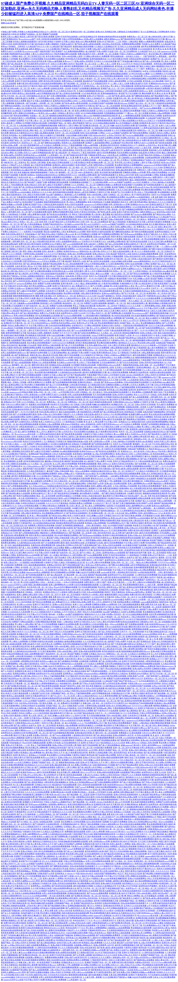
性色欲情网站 (151, 543)
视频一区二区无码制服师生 (130, 71)
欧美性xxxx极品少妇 (15, 108)
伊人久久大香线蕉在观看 (144, 251)
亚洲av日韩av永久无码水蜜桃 (29, 207)
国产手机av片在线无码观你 (64, 266)
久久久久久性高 (109, 943)
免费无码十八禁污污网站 (68, 125)
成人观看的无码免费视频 (130, 111)
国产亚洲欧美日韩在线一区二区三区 (94, 125)
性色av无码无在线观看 (74, 204)
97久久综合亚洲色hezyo (40, 323)
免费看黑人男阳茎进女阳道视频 (41, 525)
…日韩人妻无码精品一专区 (71, 200)
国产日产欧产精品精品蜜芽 (141, 266)
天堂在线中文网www (138, 728)
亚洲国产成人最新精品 (128, 711)
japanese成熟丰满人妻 (98, 429)
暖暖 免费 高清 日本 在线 (165, 476)
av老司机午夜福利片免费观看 (158, 88)
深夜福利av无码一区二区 (143, 439)
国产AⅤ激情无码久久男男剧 (26, 422)
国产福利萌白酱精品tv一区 (108, 511)
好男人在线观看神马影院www (135, 91)
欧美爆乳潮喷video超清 (28, 350)
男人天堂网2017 (123, 160)
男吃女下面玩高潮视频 (81, 214)
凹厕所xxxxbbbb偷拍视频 (99, 777)
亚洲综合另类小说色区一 (35, 108)
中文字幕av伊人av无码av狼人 (31, 775)
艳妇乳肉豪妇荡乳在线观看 (65, 54)
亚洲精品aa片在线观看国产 (134, 580)
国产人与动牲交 (30, 446)
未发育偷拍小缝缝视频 (76, 96)
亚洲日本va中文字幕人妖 (87, 323)
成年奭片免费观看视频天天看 (76, 66)
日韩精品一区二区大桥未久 (119, 195)
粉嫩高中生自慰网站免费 (68, 624)
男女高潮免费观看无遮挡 (154, 239)
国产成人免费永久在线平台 (113, 456)
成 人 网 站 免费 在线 (48, 911)
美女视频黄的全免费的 (115, 197)
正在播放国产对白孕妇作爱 (121, 143)
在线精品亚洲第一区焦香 (60, 88)
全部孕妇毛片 (15, 143)
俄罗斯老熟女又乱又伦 (100, 970)
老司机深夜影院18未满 (33, 328)
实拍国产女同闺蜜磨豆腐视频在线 (86, 88)
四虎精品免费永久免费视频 (110, 318)
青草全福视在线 (21, 49)
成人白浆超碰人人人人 (74, 723)
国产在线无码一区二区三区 (37, 306)
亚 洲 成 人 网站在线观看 (37, 516)
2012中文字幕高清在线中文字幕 (17, 481)
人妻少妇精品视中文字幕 (16, 597)
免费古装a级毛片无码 (86, 54)
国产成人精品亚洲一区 (16, 64)
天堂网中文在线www (16, 288)
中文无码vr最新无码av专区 (60, 330)
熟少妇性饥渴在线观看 (159, 187)
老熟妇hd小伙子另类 (12, 402)
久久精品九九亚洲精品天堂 (105, 46)
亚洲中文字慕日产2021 (84, 177)
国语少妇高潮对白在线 (74, 543)
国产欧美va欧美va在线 (121, 96)
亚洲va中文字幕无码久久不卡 (92, 762)
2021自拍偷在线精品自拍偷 (137, 224)
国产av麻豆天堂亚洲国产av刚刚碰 (56, 185)
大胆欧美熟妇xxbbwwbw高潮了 (160, 180)
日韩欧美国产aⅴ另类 (41, 340)
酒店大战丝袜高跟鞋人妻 (52, 217)
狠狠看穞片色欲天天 (164, 66)
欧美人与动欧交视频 (164, 335)
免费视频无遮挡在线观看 (58, 182)
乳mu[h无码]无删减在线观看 (65, 587)
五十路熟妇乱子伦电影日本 (109, 101)
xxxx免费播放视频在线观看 (133, 118)
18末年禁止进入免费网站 (117, 155)
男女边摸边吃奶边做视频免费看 (162, 414)
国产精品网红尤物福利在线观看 (126, 718)
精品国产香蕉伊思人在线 (120, 254)
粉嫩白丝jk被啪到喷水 (101, 404)
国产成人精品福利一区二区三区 (17, 88)
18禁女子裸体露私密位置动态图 (100, 387)
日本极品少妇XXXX (73, 76)
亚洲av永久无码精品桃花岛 (152, 474)
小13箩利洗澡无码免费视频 (146, 575)
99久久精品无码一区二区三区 (66, 481)
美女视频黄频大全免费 (166, 192)
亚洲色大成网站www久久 (131, 269)
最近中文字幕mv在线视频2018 (39, 101)
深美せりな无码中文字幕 (75, 716)
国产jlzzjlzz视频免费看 (92, 555)
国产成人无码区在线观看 (108, 632)
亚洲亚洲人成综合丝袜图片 (63, 165)
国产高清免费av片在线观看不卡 (122, 298)
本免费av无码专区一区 (129, 138)
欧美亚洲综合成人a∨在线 (62, 271)
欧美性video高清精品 (92, 281)
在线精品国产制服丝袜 (165, 343)
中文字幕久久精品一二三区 (15, 444)
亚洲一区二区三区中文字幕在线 (95, 298)
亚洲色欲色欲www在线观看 (34, 155)
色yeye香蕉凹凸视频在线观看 (67, 74)
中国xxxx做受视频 (54, 61)
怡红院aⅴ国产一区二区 (137, 496)
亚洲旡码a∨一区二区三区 (14, 575)
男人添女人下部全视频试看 (122, 86)
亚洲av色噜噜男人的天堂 (123, 735)
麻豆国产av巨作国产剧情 (156, 646)
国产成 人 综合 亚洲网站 (29, 548)
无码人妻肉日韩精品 (160, 725)
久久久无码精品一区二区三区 (83, 185)
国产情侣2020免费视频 (139, 274)
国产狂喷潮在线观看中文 (108, 175)
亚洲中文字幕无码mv (33, 666)
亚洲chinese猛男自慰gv (24, 209)
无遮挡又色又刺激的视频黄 (71, 281)
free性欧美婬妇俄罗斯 (146, 572)
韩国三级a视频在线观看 (44, 133)
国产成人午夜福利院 (117, 222)
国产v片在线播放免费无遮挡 (98, 207)
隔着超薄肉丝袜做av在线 (71, 350)
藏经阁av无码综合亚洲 (54, 461)
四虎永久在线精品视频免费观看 (145, 254)
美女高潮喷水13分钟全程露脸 (31, 59)
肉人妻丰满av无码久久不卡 (101, 251)
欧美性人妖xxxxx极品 (10, 37)
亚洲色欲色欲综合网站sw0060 (146, 86)
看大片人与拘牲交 (87, 170)
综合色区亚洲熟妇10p (101, 518)
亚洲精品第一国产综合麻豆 (26, 103)
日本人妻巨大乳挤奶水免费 (33, 195)
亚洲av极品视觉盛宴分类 (126, 170)
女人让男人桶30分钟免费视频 (65, 464)
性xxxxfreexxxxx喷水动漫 (25, 434)
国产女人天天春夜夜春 (62, 380)
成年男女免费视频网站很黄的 (153, 46)
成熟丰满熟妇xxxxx (112, 39)
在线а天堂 (141, 296)
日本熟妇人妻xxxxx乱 (57, 301)
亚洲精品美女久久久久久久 (44, 227)
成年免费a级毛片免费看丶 (90, 493)
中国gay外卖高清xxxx (97, 933)
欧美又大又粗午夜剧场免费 (158, 301)
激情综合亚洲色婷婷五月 (51, 190)
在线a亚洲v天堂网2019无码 (149, 153)
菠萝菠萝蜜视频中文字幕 (16, 333)
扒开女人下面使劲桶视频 (71, 145)
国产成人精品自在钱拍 (76, 671)
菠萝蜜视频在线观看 (40, 160)
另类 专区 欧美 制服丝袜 (19, 172)
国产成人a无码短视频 (151, 61)
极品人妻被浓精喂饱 (137, 180)
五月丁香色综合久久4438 (59, 817)
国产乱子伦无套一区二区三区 (13, 96)
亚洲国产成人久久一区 (110, 88)
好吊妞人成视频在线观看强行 (25, 42)
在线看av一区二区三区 (39, 116)
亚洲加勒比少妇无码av (62, 790)
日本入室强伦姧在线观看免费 (48, 39)
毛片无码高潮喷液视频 (51, 180)
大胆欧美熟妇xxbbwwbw (123, 402)
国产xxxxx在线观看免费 (73, 244)
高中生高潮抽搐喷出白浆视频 (47, 316)
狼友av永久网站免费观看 (86, 42)
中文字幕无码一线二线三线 (69, 256)
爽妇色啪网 (146, 93)
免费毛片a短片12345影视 (11, 51)
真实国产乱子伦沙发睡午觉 (129, 93)
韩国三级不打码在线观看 (48, 86)
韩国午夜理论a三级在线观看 (23, 93)
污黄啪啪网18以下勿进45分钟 (16, 177)
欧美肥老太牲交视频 (97, 466)
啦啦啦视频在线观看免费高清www (20, 150)
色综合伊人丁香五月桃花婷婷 (83, 153)
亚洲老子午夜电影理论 (22, 523)
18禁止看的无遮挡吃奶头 (11, 195)
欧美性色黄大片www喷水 (82, 121)
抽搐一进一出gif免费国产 (154, 365)
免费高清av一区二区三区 (137, 37)
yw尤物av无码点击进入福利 (12, 550)
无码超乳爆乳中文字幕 (30, 913)
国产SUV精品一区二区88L (90, 553)
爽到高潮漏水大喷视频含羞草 (75, 217)
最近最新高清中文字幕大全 (17, 256)
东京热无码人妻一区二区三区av (66, 170)
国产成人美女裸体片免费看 (162, 518)
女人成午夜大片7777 (68, 619)
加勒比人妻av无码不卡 (163, 913)
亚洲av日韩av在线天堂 (67, 809)
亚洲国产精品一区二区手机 (18, 140)
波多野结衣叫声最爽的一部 (158, 244)
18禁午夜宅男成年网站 (138, 202)
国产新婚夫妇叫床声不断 (76, 155)
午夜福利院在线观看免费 (165, 103)
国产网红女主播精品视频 (19, 429)
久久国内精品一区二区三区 (110, 585)
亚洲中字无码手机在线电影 (66, 37)
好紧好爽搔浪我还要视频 (92, 259)
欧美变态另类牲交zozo (102, 538)
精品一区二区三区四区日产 (87, 167)
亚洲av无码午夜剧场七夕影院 (124, 217)
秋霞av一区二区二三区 (29, 222)
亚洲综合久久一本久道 (66, 296)
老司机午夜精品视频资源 (85, 343)
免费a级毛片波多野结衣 (138, 372)
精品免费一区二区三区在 (86, 64)
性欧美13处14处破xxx (165, 577)
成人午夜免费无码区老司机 (12, 229)
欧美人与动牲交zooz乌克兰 (50, 422)
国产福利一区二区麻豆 (49, 555)
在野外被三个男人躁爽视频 (110, 481)
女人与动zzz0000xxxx (32, 466)
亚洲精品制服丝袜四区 (16, 471)
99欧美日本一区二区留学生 (15, 163)
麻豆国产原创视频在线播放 (105, 740)
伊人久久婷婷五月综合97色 (64, 91)
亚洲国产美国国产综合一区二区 (14, 580)
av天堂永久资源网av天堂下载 (52, 261)
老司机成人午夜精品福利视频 (146, 98)
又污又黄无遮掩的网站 (114, 264)
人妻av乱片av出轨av (14, 469)
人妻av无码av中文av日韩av (95, 269)
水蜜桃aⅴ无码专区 (8, 291)
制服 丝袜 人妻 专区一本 (133, 239)
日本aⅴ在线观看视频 (95, 592)
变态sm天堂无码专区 (137, 770)
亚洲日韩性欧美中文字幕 (23, 44)
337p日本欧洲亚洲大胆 (90, 93)
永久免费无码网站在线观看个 (133, 101)
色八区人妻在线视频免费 (72, 264)
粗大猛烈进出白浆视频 (120, 214)
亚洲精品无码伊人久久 (87, 118)
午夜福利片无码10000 (31, 832)
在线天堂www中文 (19, 380)
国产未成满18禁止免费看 (37, 597)
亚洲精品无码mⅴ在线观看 (21, 360)
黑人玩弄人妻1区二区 (75, 506)
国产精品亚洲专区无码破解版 (59, 121)
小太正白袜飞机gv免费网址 (126, 513)
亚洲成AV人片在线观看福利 (71, 427)
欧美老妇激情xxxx (160, 454)
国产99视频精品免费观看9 (104, 190)
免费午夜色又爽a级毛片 (32, 916)
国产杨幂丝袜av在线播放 (144, 960)
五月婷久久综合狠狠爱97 (125, 367)
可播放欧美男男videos (97, 155)
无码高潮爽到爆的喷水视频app (62, 511)
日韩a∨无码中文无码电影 (155, 375)
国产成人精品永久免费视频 (18, 239)
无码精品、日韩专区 (16, 46)
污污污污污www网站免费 (141, 706)
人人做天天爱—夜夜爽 (149, 148)
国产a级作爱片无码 (130, 533)
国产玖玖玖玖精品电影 (81, 335)
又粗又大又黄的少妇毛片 (34, 846)
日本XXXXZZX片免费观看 (67, 308)
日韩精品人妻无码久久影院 (68, 113)
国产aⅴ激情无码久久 (73, 908)
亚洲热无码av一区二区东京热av (97, 86)
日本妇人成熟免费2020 (109, 824)
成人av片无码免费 (122, 802)
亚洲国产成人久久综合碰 (107, 140)
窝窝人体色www (51, 407)
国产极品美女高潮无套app (147, 217)
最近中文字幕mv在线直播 (95, 390)
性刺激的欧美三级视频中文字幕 (145, 246)
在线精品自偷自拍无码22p (34, 66)
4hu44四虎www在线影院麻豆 (138, 197)
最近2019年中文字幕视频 (64, 377)
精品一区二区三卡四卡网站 (53, 76)
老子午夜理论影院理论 (59, 140)
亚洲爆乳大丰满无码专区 (62, 367)
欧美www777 (68, 61)
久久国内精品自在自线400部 (69, 372)
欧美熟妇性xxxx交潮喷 (76, 232)
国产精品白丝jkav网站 (162, 214)
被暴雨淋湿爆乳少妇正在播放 (59, 237)
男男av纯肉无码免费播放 (156, 172)
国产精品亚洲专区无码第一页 (133, 39)
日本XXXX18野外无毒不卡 (17, 404)
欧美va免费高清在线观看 (85, 111)
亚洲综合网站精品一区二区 (58, 148)
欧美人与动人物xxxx (39, 429)
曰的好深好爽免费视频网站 (63, 417)
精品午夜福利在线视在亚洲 (100, 402)
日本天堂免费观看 (84, 708)
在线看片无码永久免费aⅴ (159, 133)
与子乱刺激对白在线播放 (162, 200)
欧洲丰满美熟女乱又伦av (93, 76)
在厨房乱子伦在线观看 (33, 232)
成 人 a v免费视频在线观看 (129, 116)
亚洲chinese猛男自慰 (101, 237)
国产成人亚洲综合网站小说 (12, 385)
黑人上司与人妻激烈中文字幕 (147, 286)
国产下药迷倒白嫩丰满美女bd (129, 61)
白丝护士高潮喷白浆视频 (109, 138)
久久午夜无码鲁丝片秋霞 (117, 59)
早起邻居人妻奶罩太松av (108, 587)
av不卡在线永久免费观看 (50, 145)
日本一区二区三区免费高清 (125, 51)
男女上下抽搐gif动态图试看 (84, 306)
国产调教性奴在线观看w (11, 106)
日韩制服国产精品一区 (57, 123)
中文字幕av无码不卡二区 (96, 313)
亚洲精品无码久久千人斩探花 (132, 145)
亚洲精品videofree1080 (139, 204)
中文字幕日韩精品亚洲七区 (119, 276)
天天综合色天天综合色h (108, 898)
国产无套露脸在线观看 (134, 624)
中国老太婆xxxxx (135, 683)
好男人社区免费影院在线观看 (73, 180)
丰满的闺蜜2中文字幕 (128, 284)
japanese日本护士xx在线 (46, 259)
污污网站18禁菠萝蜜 (92, 325)
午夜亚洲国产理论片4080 (151, 360)
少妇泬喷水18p (25, 891)
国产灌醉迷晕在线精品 (140, 96)
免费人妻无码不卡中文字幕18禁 (57, 138)
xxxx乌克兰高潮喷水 (140, 182)
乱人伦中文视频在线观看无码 (124, 130)
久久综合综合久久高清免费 (18, 612)
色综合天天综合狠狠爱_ (143, 64)
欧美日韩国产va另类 (84, 165)
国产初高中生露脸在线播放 (102, 229)
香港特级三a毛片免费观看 (126, 49)
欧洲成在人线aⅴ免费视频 (159, 113)
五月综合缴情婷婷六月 (109, 363)
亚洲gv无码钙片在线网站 (95, 301)
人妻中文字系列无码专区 (65, 71)
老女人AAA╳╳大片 (125, 64)
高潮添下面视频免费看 (94, 627)
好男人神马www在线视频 (92, 780)
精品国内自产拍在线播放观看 (95, 81)
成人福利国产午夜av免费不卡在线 (99, 51)
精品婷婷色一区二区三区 (72, 303)
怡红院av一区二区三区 (111, 896)
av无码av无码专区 (114, 135)
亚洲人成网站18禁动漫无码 (138, 437)
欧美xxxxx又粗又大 (147, 121)
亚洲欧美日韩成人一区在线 (89, 382)
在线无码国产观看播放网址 (154, 412)
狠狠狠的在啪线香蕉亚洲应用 (61, 116)
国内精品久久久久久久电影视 (160, 202)
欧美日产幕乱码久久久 (42, 167)
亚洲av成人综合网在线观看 (115, 483)
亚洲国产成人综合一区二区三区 (141, 103)
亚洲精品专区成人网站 (47, 79)
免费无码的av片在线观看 (86, 71)
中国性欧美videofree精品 (156, 296)
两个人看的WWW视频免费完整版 (43, 256)
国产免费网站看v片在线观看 (119, 313)
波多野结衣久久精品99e (132, 167)
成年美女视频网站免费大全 (79, 229)
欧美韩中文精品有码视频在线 (68, 370)
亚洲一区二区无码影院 (156, 553)
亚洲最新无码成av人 (19, 301)
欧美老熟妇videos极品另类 (22, 170)
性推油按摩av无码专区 (124, 229)
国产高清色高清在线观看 (136, 242)
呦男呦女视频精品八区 (33, 387)
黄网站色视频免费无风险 (63, 212)
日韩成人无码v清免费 (159, 395)
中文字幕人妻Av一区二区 (35, 121)
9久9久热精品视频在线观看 (92, 113)
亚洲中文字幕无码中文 (61, 286)
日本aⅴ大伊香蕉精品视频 (94, 264)
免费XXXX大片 (136, 679)
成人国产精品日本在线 (161, 207)
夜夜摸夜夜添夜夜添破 (159, 313)
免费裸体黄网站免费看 (131, 44)
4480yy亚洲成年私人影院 (31, 76)
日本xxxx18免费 (77, 138)
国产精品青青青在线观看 (71, 434)
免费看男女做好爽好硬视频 (43, 787)
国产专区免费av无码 (20, 377)
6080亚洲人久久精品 (82, 358)
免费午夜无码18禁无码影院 (49, 81)
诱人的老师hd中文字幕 (155, 627)
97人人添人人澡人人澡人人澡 (154, 370)
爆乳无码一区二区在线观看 (106, 733)
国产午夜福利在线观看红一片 (99, 671)
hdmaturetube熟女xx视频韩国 (109, 308)
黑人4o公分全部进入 (92, 224)
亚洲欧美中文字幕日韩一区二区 (117, 259)
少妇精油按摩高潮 (152, 158)
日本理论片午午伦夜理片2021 (93, 242)
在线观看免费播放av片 (147, 817)
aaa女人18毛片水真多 (149, 967)
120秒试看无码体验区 (94, 69)
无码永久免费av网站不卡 (112, 321)
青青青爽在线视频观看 (113, 76)
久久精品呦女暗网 (43, 118)
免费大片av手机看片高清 (50, 313)
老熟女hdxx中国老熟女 (55, 276)
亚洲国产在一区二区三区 (160, 59)
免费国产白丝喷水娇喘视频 (48, 284)
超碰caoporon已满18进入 (131, 745)
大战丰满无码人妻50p (24, 266)
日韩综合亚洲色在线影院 (139, 59)
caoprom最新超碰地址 (142, 261)
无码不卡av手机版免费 (13, 66)
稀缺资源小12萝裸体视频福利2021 (54, 533)
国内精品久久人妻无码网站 (71, 555)
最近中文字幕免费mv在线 (46, 298)
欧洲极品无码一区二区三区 (122, 404)
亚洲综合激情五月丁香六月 (160, 204)
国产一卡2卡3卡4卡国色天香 (95, 200)
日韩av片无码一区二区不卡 (67, 209)
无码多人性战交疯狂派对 (141, 259)
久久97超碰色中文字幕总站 (83, 106)
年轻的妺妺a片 (31, 234)
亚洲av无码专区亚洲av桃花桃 (18, 74)
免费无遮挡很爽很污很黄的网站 (116, 488)
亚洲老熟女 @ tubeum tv (65, 874)
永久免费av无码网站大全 (124, 358)
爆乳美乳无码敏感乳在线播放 (135, 249)
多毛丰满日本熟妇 (45, 42)
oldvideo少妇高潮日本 (135, 375)
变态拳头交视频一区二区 (51, 530)
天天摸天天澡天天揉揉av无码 (33, 449)
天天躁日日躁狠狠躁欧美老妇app (90, 91)
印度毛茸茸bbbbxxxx (30, 261)
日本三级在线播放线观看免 (18, 545)
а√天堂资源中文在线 (164, 345)
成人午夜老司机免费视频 (41, 165)
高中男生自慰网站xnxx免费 (40, 286)
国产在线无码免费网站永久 (153, 328)
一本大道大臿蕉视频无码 (28, 145)
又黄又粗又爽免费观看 (79, 429)
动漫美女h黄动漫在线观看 (160, 372)
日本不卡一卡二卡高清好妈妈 (163, 288)
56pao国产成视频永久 (54, 195)
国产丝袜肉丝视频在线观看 (55, 187)
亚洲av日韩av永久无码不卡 (150, 380)
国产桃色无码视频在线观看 (142, 232)
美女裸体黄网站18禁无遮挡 (88, 883)
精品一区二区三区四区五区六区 (32, 56)
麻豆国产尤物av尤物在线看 (112, 219)
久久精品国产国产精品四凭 (60, 46)
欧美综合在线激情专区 (121, 577)
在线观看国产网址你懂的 (21, 340)
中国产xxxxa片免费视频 (84, 787)
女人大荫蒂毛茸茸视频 (102, 570)
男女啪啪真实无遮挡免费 (35, 335)
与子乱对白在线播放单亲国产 (150, 797)
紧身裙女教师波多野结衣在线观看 (112, 37)
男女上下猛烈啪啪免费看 (50, 69)
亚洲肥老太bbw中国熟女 (52, 244)
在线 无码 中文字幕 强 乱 (21, 227)
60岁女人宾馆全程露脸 (152, 71)
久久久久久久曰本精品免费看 (148, 298)
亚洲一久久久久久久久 (159, 871)
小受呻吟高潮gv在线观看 (101, 130)
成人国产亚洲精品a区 (20, 355)
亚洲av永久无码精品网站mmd (16, 318)
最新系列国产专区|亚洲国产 (51, 51)
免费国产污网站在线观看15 (38, 444)
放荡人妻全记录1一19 (167, 227)
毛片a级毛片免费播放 (165, 404)
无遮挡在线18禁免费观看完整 (135, 325)
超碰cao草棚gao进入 (66, 474)
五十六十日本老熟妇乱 (129, 713)
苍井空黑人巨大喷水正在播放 (87, 150)
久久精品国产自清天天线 (39, 693)
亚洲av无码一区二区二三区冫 (45, 392)
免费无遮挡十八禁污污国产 (163, 177)
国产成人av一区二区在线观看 (108, 106)
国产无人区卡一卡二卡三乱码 (62, 696)
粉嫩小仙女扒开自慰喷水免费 (122, 125)
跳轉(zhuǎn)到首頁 (8, 23)
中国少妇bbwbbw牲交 (97, 135)
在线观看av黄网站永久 (57, 804)
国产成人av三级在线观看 (73, 851)
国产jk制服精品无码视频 (82, 469)
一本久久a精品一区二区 (106, 160)
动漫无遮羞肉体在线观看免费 (64, 118)
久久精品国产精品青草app (20, 311)
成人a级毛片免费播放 (26, 432)
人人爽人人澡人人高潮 (106, 64)
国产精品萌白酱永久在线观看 (18, 493)
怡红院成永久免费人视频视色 (46, 44)
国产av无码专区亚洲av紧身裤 (25, 281)
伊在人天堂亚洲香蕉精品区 (89, 219)
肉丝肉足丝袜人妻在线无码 (132, 521)
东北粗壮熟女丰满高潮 (39, 829)
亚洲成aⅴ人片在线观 (161, 155)
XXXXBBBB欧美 (145, 49)
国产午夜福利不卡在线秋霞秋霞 (61, 740)
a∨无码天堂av (151, 145)
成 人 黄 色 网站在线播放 (34, 479)
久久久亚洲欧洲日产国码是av (58, 49)
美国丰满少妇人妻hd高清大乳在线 (44, 355)
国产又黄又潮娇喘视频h (56, 96)
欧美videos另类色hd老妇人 (78, 187)
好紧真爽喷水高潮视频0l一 (158, 79)
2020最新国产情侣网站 (40, 140)
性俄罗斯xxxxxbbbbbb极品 (20, 192)
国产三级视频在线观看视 (44, 767)
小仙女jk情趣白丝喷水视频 (76, 135)
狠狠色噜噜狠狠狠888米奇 (54, 202)
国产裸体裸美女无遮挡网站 (12, 387)
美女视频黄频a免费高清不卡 (71, 86)
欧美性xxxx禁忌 (91, 138)
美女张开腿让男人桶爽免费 (159, 54)
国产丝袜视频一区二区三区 (146, 125)
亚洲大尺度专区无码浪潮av (85, 212)
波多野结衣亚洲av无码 (163, 780)
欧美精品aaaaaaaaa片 (25, 293)
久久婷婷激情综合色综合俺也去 (133, 511)
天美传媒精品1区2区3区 (36, 96)
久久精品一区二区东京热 (30, 190)
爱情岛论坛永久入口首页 (114, 69)
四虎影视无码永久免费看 (16, 101)
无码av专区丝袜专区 (132, 256)
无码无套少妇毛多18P (163, 417)
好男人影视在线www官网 (118, 204)
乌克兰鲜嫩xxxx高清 (141, 279)
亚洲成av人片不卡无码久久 (53, 483)
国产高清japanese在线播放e (132, 234)
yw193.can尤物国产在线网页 (12, 121)
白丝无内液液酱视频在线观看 (86, 585)
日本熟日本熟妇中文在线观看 (33, 503)
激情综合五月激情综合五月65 (21, 133)
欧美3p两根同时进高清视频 (42, 646)
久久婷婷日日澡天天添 (144, 400)
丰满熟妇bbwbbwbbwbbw (158, 84)
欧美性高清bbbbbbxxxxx (154, 209)
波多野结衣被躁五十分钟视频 (68, 496)
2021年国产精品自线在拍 (32, 106)
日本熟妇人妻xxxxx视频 (48, 321)
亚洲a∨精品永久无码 (33, 185)
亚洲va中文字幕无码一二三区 (109, 42)
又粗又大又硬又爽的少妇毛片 (62, 64)
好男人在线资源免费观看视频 (79, 395)
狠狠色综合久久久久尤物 (107, 380)
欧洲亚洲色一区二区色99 (157, 293)
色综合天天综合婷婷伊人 (103, 148)
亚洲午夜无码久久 (31, 338)
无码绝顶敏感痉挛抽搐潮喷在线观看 (124, 128)
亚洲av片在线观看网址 (137, 878)
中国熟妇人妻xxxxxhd (83, 116)
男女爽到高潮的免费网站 (151, 190)
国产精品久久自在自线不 (80, 597)
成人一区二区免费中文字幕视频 (47, 688)
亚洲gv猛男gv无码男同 (83, 61)
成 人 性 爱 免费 (72, 158)
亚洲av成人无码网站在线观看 (79, 254)
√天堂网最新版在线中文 (45, 150)
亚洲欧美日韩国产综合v (32, 204)
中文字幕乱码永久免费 (88, 209)
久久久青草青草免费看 (108, 696)
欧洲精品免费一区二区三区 (43, 74)
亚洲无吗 (132, 390)
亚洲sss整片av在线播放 (93, 39)
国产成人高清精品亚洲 (109, 412)
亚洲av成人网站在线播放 (103, 790)
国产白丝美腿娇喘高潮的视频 (45, 125)
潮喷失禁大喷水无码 (39, 365)
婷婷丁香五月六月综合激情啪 (91, 409)
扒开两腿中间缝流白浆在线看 (34, 123)
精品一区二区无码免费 (43, 130)
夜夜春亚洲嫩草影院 (84, 266)
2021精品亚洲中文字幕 (147, 284)
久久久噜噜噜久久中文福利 (161, 74)
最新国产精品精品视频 (22, 167)
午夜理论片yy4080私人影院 (54, 328)
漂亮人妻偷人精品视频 (31, 251)
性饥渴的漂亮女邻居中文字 (38, 64)
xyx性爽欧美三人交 (23, 367)
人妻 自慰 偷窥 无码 (159, 197)
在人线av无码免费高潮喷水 (26, 79)
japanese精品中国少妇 (20, 71)
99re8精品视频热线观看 (69, 451)
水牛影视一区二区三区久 (23, 372)
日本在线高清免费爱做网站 (51, 84)
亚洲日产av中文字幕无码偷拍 (89, 456)
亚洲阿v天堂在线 (53, 743)
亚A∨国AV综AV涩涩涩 (124, 417)
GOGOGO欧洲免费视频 (34, 550)
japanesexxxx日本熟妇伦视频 (155, 165)
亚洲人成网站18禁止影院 (101, 486)
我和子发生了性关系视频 (163, 392)
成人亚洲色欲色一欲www (54, 387)
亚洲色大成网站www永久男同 (38, 417)
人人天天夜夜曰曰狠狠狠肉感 (101, 66)
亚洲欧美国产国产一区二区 (127, 691)
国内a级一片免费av (91, 427)
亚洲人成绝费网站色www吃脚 (110, 249)
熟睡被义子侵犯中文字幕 (99, 192)
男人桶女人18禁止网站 (151, 427)
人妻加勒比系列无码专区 (108, 71)
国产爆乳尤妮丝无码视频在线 (160, 249)
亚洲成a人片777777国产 (135, 69)
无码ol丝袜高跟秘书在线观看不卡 (54, 274)
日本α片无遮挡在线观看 (34, 407)
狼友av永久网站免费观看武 (145, 570)
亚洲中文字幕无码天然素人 (86, 632)
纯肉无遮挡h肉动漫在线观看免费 (75, 338)
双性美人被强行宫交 (79, 698)
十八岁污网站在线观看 (112, 370)
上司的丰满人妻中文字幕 (71, 540)
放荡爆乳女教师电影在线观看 (136, 150)
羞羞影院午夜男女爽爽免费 (18, 219)
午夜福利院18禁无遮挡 (152, 269)
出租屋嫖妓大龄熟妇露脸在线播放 (113, 74)
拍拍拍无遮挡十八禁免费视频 (23, 118)
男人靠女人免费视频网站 (76, 202)
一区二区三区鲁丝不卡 (165, 251)
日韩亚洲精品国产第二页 (110, 158)
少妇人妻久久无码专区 (104, 439)
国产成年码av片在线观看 (121, 246)
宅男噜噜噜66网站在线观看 (52, 659)
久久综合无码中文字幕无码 (26, 86)
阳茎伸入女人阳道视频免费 (73, 143)
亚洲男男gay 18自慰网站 (73, 674)
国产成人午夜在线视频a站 (81, 148)
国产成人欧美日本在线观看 (98, 261)
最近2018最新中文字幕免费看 (52, 135)
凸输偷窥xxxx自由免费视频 (132, 158)
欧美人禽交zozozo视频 (99, 274)
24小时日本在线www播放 (139, 74)
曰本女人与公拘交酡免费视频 (115, 414)
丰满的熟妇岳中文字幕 (155, 39)
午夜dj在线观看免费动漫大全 (110, 291)
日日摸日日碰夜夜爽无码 (150, 138)
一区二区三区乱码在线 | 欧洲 (158, 600)
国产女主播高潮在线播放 (66, 227)
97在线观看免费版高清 (165, 121)
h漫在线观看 (75, 140)
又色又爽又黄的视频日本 (132, 481)
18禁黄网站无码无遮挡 (20, 451)
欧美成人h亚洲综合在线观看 (119, 200)
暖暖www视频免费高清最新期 (151, 42)
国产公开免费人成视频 (99, 286)
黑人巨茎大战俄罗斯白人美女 (122, 286)
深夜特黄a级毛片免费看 (24, 98)
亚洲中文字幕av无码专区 (102, 812)
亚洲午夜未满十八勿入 (70, 284)
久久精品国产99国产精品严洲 (158, 118)
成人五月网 (116, 533)
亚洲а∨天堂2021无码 (91, 758)
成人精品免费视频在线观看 (27, 424)
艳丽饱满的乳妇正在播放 (19, 54)
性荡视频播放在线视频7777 (115, 113)
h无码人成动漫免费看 (117, 81)
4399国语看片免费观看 (13, 565)
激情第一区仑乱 (165, 558)
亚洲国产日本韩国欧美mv (24, 856)
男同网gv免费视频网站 (41, 871)
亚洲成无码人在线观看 (108, 590)
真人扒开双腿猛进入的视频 (127, 123)
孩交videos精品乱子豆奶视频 (19, 111)
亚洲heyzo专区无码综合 (62, 604)
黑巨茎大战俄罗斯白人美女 (81, 108)
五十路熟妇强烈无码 (99, 128)
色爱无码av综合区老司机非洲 (34, 61)
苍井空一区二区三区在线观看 (67, 133)
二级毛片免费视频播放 (38, 301)
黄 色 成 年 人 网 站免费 (89, 158)
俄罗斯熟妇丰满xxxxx (99, 530)
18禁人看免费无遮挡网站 (115, 446)
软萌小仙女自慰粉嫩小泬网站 (73, 98)
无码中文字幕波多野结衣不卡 (125, 461)
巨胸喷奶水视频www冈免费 (134, 172)
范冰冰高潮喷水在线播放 (54, 59)
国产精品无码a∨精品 (124, 177)
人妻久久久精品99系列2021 (42, 54)
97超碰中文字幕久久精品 (64, 42)
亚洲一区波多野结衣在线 (159, 91)
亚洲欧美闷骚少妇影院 (71, 397)
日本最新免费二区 (57, 340)
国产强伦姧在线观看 (163, 143)
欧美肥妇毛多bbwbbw (142, 177)
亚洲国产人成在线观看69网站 (97, 143)
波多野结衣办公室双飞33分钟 (73, 313)
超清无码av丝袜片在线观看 (66, 311)
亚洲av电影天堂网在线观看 (58, 163)
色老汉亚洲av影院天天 (15, 234)
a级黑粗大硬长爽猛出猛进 (123, 792)
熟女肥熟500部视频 (72, 293)
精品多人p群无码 (27, 37)
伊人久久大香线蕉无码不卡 (98, 84)
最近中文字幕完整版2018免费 (64, 318)
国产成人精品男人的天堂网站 (27, 274)
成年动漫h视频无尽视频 (142, 355)
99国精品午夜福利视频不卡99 (119, 279)
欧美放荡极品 (137, 276)
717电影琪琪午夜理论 (99, 960)
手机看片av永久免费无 (151, 44)
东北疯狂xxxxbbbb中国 (73, 224)
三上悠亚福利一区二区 (80, 130)
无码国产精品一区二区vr (129, 323)
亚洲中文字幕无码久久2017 (85, 622)
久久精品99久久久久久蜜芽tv (100, 957)
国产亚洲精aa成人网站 (43, 170)
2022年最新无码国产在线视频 (101, 103)
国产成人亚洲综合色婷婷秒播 (68, 93)
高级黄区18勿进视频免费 (39, 404)
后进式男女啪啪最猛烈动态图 (29, 158)
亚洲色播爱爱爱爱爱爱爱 (66, 219)
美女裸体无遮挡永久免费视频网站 (129, 165)
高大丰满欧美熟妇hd (95, 180)
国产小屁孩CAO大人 (162, 767)
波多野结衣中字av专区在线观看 (150, 390)
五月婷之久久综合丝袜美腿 (128, 46)
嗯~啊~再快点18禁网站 (130, 896)
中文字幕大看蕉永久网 (43, 266)
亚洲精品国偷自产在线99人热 (143, 160)
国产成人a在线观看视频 (37, 148)
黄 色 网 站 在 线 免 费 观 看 (164, 49)
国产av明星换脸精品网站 (136, 79)
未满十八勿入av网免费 (40, 88)
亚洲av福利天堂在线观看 (68, 79)
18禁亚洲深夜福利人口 (28, 427)
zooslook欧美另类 (28, 259)
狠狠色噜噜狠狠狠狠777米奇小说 (43, 172)
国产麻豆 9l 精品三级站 (145, 66)
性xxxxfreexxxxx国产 (27, 39)
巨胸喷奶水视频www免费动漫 (108, 185)
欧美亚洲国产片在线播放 (132, 185)
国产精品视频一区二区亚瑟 (75, 84)
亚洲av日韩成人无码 (148, 333)
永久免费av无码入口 (22, 153)
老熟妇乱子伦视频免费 (30, 419)
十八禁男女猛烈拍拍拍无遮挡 (152, 128)
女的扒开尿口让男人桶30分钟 (113, 79)
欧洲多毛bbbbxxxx (71, 251)
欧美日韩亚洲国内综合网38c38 (124, 671)
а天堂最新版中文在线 (58, 229)
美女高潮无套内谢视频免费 (53, 158)
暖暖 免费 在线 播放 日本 (45, 296)
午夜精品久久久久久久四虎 (129, 306)
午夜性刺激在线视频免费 (42, 111)
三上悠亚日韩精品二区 (87, 101)
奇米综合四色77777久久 (36, 538)
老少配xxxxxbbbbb (11, 128)
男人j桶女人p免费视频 (18, 641)
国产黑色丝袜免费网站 (155, 101)
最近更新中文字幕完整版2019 (121, 400)
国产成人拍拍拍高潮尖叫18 (129, 140)
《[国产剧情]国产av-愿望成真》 (155, 56)
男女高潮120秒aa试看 (146, 343)
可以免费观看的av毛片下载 (77, 328)
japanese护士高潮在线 (92, 419)
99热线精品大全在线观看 (145, 479)
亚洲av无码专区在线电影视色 (116, 180)
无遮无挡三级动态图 (125, 920)
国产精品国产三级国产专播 (35, 182)
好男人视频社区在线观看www (25, 113)
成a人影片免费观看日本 (157, 348)
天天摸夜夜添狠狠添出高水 (42, 799)
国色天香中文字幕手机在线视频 (27, 758)
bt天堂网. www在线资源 (128, 380)
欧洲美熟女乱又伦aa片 (72, 449)
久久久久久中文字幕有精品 (20, 160)
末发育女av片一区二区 (30, 143)
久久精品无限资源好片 (89, 74)
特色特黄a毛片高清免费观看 (77, 59)
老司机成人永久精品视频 (125, 66)
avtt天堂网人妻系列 (31, 617)
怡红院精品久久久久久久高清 (44, 577)
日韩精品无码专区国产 (135, 409)
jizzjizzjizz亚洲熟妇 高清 (141, 200)
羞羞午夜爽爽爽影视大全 (139, 311)
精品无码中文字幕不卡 (166, 570)
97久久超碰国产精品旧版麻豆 (37, 358)
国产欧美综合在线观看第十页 (59, 214)
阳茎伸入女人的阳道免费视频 (105, 108)
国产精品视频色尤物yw (160, 96)
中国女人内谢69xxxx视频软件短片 (133, 54)
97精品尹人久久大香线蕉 (19, 165)
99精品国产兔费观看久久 (138, 449)
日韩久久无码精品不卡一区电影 (99, 98)
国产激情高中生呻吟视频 (163, 259)
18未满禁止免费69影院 (87, 175)
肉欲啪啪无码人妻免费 (89, 412)
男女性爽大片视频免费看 (112, 256)
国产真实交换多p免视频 (44, 37)
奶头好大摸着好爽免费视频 (58, 108)
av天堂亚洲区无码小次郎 (74, 222)
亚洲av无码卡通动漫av (160, 291)
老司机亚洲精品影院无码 (131, 106)
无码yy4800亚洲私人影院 (72, 56)
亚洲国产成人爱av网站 (15, 666)
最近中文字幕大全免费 (22, 735)
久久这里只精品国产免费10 (89, 227)
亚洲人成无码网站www (147, 513)
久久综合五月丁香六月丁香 (104, 503)
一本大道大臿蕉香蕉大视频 (110, 580)
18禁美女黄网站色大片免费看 (110, 239)
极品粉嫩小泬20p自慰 (27, 345)
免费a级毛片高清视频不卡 (158, 219)
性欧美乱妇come (120, 103)
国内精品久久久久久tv (127, 343)
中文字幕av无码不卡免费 (81, 49)
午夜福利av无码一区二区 (121, 340)
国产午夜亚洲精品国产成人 (90, 545)
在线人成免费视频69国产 (34, 654)
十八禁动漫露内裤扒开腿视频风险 (96, 316)
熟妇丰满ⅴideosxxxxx (157, 449)
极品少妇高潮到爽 (88, 140)
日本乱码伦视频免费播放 (50, 634)
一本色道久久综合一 (132, 56)
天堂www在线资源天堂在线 (154, 76)
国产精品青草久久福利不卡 (43, 311)
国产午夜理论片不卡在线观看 (106, 711)
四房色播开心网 (169, 256)
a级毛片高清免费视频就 (106, 153)
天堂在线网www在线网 (89, 580)
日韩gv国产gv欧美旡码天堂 (103, 49)
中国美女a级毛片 (67, 44)
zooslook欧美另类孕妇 (152, 683)
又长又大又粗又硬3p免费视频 (128, 190)
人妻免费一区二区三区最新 (107, 54)
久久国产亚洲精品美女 (156, 407)
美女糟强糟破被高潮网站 (151, 323)
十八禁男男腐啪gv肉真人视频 (47, 98)
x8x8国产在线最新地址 (74, 614)
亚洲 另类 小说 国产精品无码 (140, 155)
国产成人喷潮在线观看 (153, 753)
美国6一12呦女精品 (130, 42)
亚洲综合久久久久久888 (153, 167)
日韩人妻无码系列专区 (105, 170)
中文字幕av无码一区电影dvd (115, 422)
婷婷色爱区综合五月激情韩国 (76, 881)
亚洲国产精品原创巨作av (53, 224)
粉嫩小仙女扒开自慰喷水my (54, 666)
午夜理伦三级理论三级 (69, 437)
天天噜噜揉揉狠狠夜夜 (103, 121)
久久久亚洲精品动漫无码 (93, 641)
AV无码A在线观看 (134, 81)
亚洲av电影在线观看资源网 (88, 619)
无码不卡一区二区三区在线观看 (153, 755)
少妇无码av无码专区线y (111, 44)
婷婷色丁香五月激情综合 (79, 274)
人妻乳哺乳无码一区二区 (17, 212)
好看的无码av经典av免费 (81, 602)
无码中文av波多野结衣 (16, 587)
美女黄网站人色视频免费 (142, 392)
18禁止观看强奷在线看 (36, 214)
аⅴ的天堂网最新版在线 (45, 93)
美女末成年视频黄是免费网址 (63, 249)
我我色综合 (84, 251)
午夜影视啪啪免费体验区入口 (54, 671)
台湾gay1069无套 (159, 686)
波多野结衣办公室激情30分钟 (117, 560)
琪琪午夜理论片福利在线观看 (27, 200)
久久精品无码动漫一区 (92, 659)
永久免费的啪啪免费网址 (74, 51)
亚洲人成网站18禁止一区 (125, 227)
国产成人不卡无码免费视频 (72, 345)
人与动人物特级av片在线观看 (162, 182)
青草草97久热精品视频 (98, 753)
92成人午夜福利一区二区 (89, 79)
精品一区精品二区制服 (16, 382)
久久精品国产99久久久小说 (37, 46)
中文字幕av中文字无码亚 (115, 508)
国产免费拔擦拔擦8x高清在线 (78, 918)
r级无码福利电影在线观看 (63, 192)
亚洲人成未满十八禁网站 (11, 123)
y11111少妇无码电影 (23, 602)
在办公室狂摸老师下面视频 (110, 167)
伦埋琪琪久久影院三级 (105, 501)
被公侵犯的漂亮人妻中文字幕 (160, 37)
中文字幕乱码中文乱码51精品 (16, 286)
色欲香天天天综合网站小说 (71, 197)
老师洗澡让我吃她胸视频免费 (146, 864)
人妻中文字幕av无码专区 (150, 163)
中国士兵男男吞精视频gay (72, 39)
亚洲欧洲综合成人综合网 (60, 792)
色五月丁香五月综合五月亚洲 (16, 528)
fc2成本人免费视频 (36, 580)
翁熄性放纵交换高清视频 (83, 46)
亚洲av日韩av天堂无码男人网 (64, 745)
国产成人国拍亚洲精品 (64, 150)
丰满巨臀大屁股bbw (27, 175)
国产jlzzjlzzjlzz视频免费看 (150, 108)
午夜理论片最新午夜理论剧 (141, 523)
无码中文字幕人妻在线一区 (110, 209)
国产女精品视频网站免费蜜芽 (45, 474)
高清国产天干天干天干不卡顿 (148, 237)
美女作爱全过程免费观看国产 (39, 343)
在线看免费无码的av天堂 (59, 429)
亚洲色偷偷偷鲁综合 (98, 59)
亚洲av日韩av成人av (32, 180)
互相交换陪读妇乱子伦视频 (103, 765)
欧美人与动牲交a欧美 (54, 66)
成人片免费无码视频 (83, 570)
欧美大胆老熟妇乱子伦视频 (99, 202)
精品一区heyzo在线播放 (79, 471)
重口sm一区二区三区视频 (137, 113)
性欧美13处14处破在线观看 (150, 938)
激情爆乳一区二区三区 (67, 172)
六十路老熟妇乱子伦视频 (16, 214)
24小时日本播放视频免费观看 (42, 71)
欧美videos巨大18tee (141, 187)
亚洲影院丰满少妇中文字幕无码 (152, 123)
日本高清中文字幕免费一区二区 (59, 291)
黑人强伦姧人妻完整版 (36, 163)
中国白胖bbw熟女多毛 (10, 313)
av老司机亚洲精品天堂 (87, 37)
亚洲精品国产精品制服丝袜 (40, 454)
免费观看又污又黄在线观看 (130, 733)
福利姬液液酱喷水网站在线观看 (145, 340)
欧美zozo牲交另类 (126, 175)
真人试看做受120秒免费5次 (42, 481)
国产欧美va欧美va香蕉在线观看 (88, 44)
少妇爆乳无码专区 (134, 493)
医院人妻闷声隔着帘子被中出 (79, 123)
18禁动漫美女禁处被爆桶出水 (127, 459)
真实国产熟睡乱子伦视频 (122, 187)
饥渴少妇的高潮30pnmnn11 (30, 217)
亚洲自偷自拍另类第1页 (41, 367)
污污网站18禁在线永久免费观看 (96, 56)
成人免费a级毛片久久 (81, 286)
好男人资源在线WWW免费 (61, 358)
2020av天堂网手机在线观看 (102, 335)
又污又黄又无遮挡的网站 (114, 409)
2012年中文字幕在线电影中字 (113, 619)
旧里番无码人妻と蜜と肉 (123, 98)
